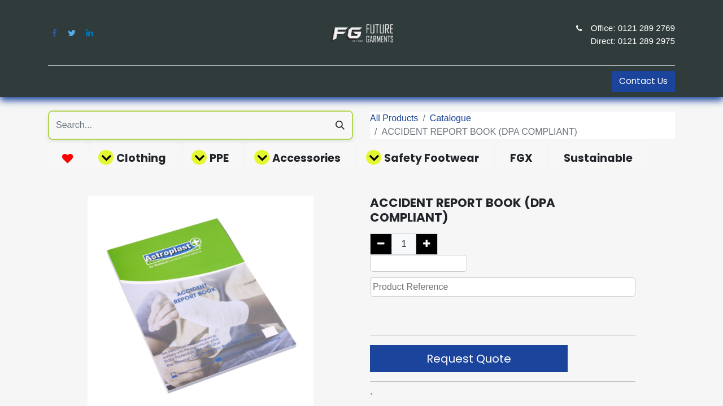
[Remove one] (381, 244)
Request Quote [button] (468, 359)
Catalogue (450, 118)
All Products (394, 118)
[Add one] (427, 244)
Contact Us (643, 81)
